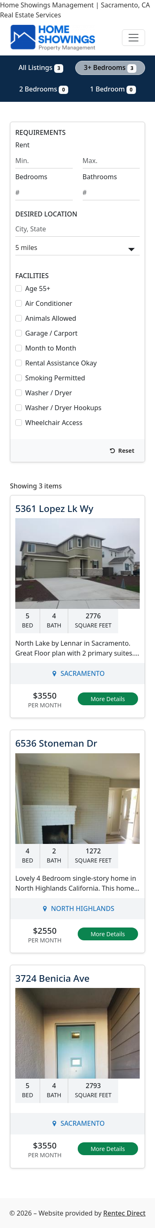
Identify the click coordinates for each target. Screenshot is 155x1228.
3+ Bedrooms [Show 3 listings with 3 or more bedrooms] (110, 67)
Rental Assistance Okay (61, 363)
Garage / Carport (51, 333)
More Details (108, 699)
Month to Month (50, 348)
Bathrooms (100, 176)
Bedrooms (31, 176)
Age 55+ (37, 288)
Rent (22, 144)
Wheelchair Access (53, 422)
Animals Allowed (50, 318)
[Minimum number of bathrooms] (111, 192)
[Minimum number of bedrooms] (44, 192)
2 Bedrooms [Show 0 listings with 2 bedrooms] (43, 89)
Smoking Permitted (55, 377)
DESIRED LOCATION (46, 214)
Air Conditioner (48, 303)
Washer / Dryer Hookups (63, 407)
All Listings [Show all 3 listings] (41, 67)
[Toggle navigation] (133, 37)
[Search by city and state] (77, 229)
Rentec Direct (124, 1213)
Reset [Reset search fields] (122, 450)
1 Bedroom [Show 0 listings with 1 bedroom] (113, 89)
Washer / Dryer (48, 392)
